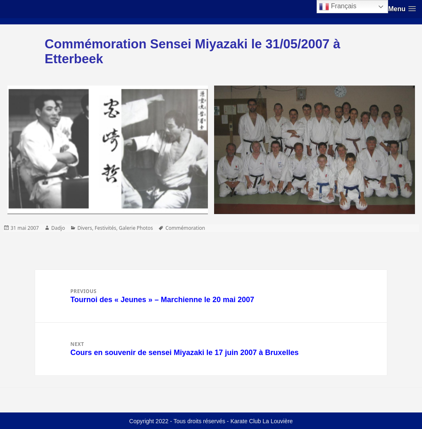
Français (337, 7)
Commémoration (185, 227)
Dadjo (58, 227)
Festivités (105, 227)
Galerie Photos (136, 227)
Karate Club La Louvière (261, 421)
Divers (84, 227)
